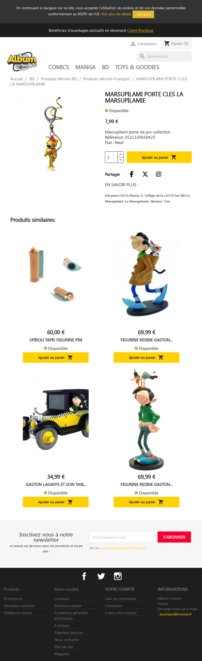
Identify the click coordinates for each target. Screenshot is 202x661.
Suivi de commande (120, 598)
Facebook (84, 576)
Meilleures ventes (18, 612)
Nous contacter (66, 639)
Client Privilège (140, 30)
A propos (61, 625)
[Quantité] (111, 157)
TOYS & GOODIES (137, 67)
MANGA (85, 67)
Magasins (62, 653)
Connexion (113, 605)
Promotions (13, 598)
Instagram (118, 576)
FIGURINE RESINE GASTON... (146, 339)
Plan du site (63, 646)
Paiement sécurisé (68, 632)
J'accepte (143, 14)
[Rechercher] (164, 56)
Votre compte (119, 589)
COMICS (58, 67)
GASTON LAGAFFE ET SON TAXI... (56, 484)
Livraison (61, 598)
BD (105, 67)
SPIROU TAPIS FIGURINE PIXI (55, 339)
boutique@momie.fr (176, 614)
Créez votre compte (121, 612)
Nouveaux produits (19, 605)
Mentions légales (68, 605)
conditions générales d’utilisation (123, 548)
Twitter (101, 576)
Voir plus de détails (116, 13)
